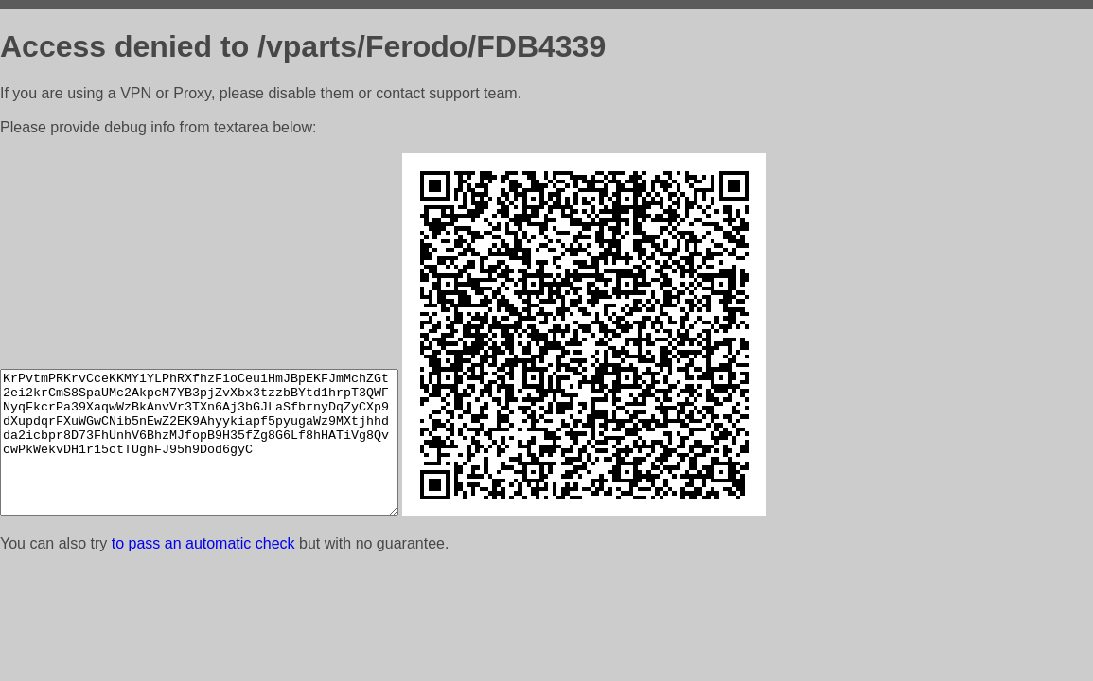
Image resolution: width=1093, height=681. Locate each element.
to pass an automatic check (203, 543)
